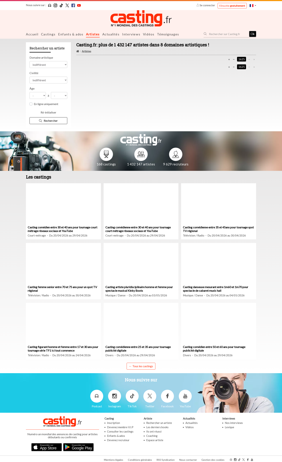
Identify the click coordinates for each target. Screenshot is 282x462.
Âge (32, 88)
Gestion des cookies (212, 458)
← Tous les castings (141, 365)
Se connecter (206, 5)
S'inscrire (232, 5)
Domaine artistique (41, 57)
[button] (253, 5)
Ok (253, 34)
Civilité (33, 72)
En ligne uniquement (46, 103)
